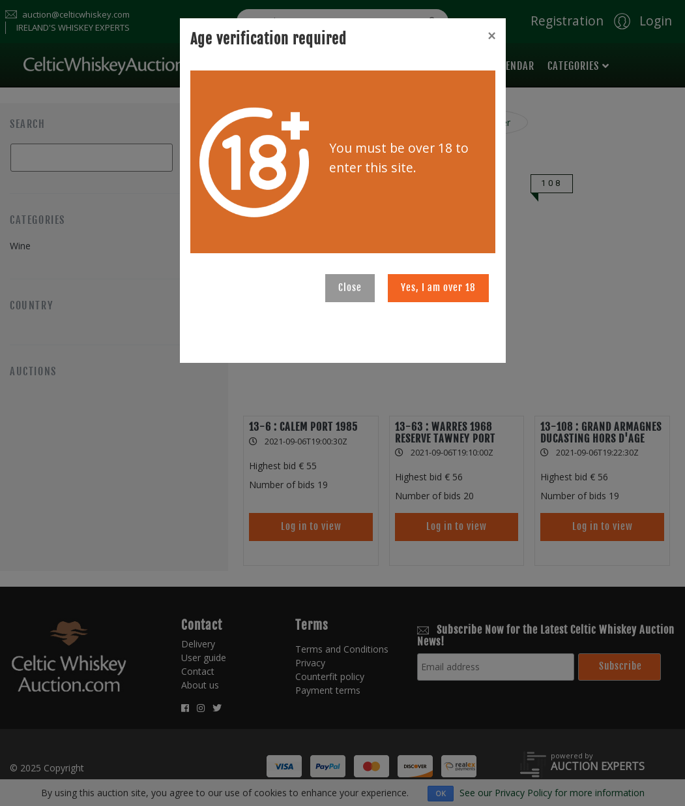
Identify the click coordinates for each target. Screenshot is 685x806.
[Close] (491, 36)
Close (350, 287)
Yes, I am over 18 (438, 287)
